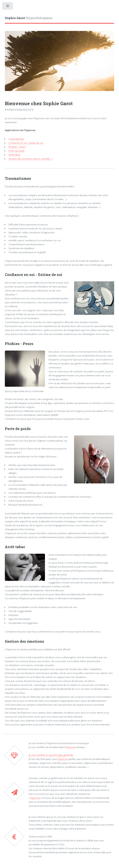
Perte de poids (16, 150)
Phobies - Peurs (17, 146)
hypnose (71, 747)
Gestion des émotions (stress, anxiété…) (30, 158)
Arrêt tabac (14, 154)
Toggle (8, 6)
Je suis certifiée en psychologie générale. (51, 755)
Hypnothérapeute (28, 18)
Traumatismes (16, 139)
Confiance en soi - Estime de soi (25, 143)
